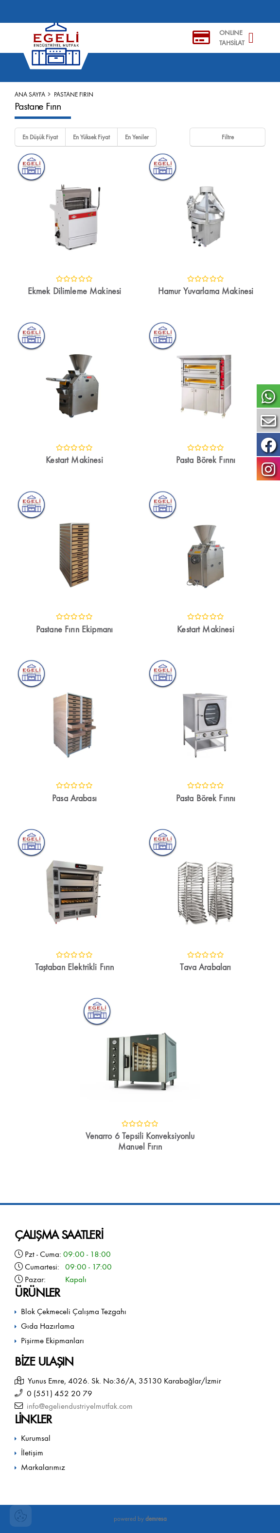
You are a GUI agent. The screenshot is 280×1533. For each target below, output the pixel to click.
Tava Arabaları (205, 967)
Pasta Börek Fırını (206, 460)
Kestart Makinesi (74, 460)
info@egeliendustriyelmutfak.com (78, 1406)
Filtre (228, 137)
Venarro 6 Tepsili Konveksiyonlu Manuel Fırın (140, 1141)
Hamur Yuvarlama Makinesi (206, 291)
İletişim (32, 1453)
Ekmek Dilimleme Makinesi (75, 291)
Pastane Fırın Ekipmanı (74, 630)
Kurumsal (36, 1438)
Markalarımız (43, 1467)
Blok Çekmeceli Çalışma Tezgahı (73, 1311)
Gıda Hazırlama (47, 1326)
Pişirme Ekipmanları (52, 1340)
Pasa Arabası (74, 798)
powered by (140, 1518)
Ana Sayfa (30, 94)
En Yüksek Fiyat (91, 137)
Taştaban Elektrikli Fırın (74, 967)
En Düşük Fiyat (40, 137)
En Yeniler (137, 137)
